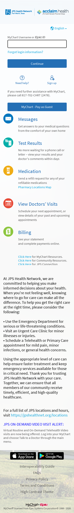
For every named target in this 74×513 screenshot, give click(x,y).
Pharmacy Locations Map (34, 187)
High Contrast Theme (37, 491)
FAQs (37, 472)
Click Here (24, 257)
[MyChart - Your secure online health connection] (37, 12)
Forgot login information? (25, 52)
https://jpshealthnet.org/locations (39, 415)
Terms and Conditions (37, 485)
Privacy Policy (37, 479)
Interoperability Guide (37, 466)
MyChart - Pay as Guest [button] (37, 107)
